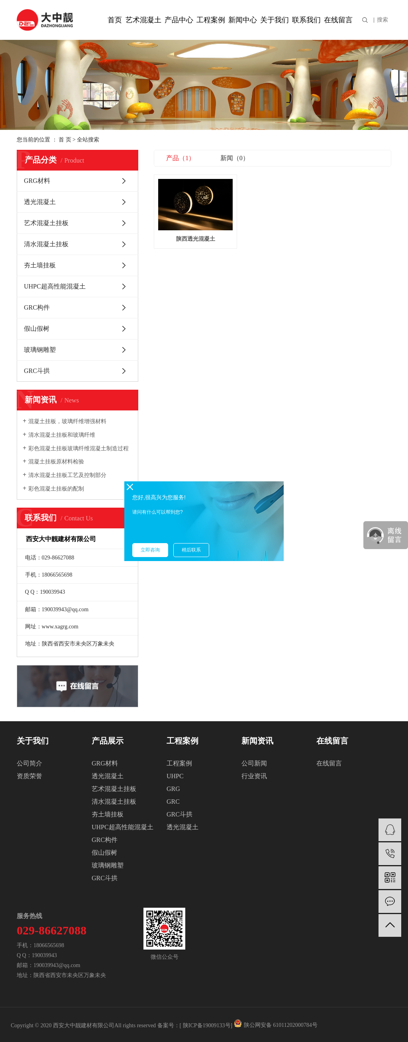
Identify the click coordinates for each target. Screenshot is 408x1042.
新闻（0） (234, 158)
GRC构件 (37, 307)
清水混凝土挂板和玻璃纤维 (61, 435)
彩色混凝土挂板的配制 (56, 489)
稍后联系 (191, 550)
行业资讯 (254, 776)
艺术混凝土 (143, 20)
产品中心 (179, 20)
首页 (115, 20)
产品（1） (180, 158)
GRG (173, 788)
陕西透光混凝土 (191, 233)
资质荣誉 (29, 776)
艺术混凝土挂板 (46, 223)
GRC (173, 801)
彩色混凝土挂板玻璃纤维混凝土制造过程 (78, 448)
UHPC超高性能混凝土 (55, 286)
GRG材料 (37, 180)
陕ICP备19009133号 (207, 1025)
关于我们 (274, 20)
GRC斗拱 (37, 370)
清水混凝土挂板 (46, 244)
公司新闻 (254, 763)
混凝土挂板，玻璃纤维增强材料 (67, 421)
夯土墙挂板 (40, 265)
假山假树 (36, 328)
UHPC (175, 776)
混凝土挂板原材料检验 (56, 462)
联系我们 (306, 20)
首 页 (65, 140)
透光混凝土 (40, 201)
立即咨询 (150, 550)
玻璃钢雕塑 (40, 349)
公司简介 (29, 763)
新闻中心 (242, 20)
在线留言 (338, 20)
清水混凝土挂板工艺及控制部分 (67, 475)
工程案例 (210, 20)
